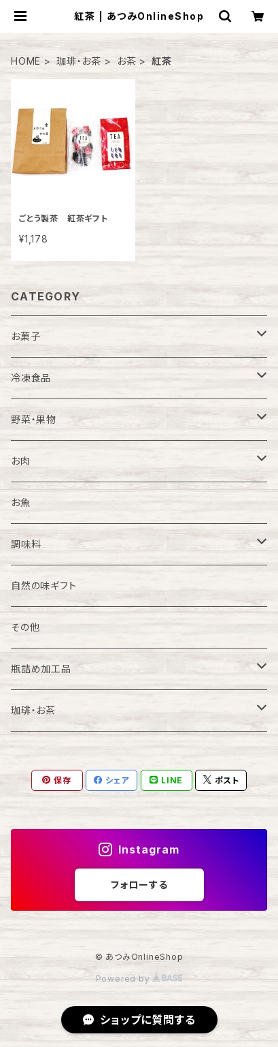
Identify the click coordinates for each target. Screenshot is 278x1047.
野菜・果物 (33, 419)
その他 (25, 627)
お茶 (127, 61)
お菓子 (25, 336)
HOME (26, 61)
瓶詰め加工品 (41, 668)
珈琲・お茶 (78, 61)
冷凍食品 (31, 378)
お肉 (21, 461)
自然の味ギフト (44, 585)
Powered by (139, 978)
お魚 (21, 502)
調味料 (26, 544)
